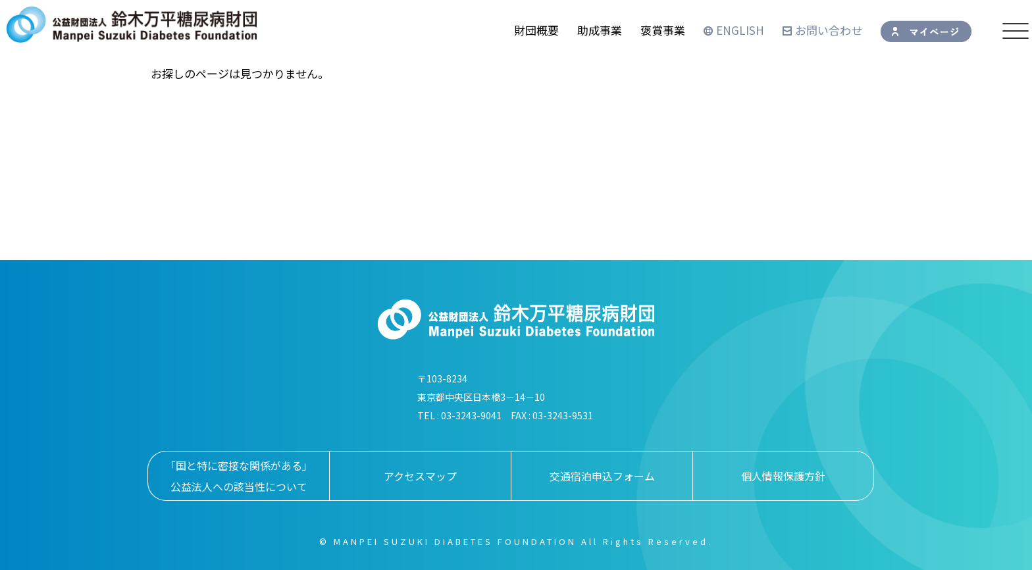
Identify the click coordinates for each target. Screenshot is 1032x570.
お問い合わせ (822, 30)
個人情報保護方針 (783, 476)
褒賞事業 (662, 30)
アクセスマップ (420, 476)
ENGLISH (734, 30)
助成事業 (599, 30)
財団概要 (536, 30)
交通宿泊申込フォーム (602, 476)
